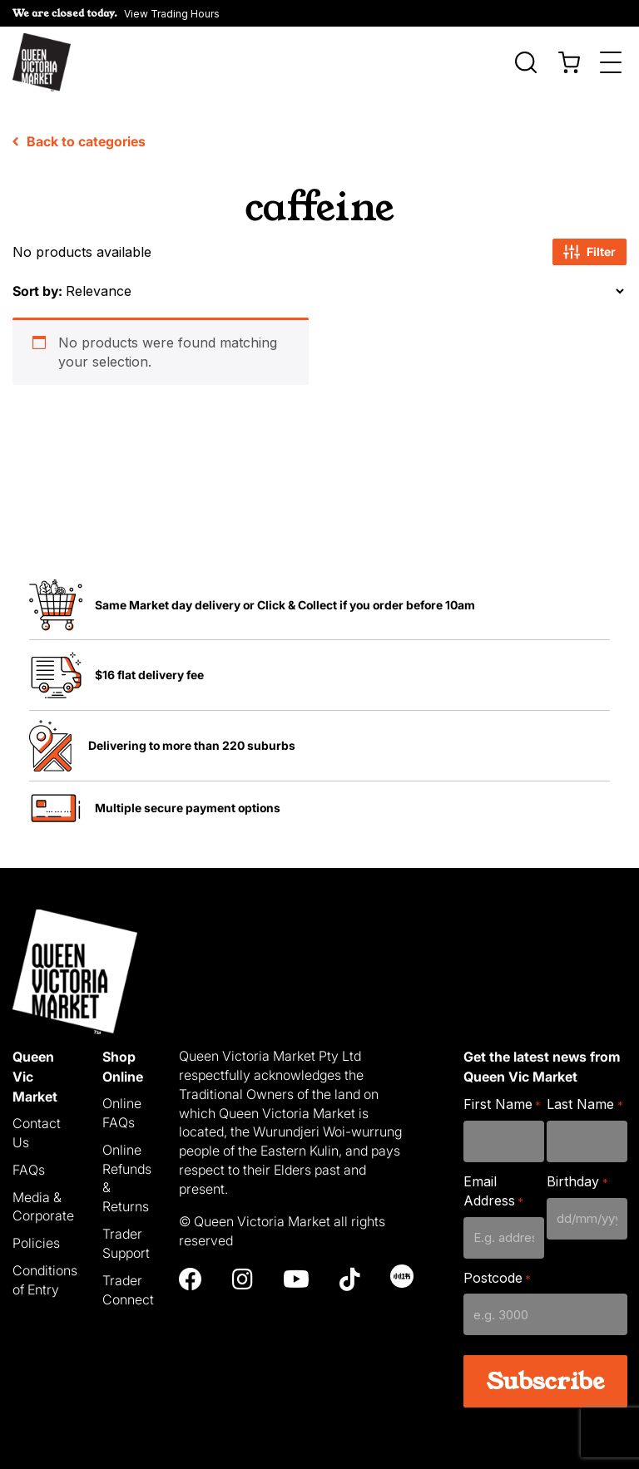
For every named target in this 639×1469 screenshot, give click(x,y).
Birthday (577, 1181)
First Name (502, 1104)
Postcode (497, 1278)
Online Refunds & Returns (126, 1178)
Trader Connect (128, 1290)
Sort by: (37, 291)
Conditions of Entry (44, 1280)
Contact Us (36, 1133)
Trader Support (126, 1243)
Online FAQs (121, 1113)
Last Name (584, 1104)
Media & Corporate (43, 1207)
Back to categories (79, 141)
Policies (36, 1243)
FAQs (28, 1169)
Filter (589, 252)
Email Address (493, 1191)
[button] (116, 13)
